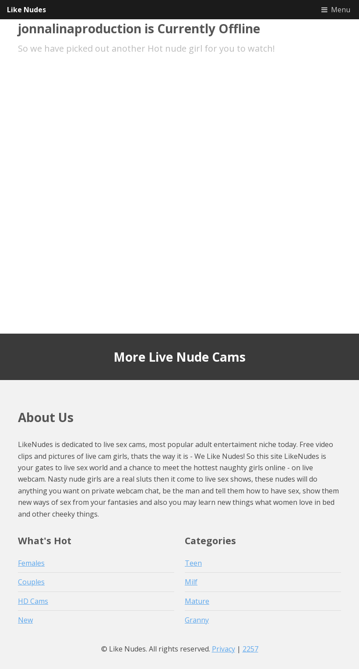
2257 (250, 649)
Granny (197, 620)
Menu (340, 9)
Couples (31, 582)
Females (31, 563)
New (25, 620)
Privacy (223, 649)
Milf (191, 582)
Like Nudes (26, 9)
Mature (197, 601)
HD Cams (33, 601)
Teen (193, 563)
